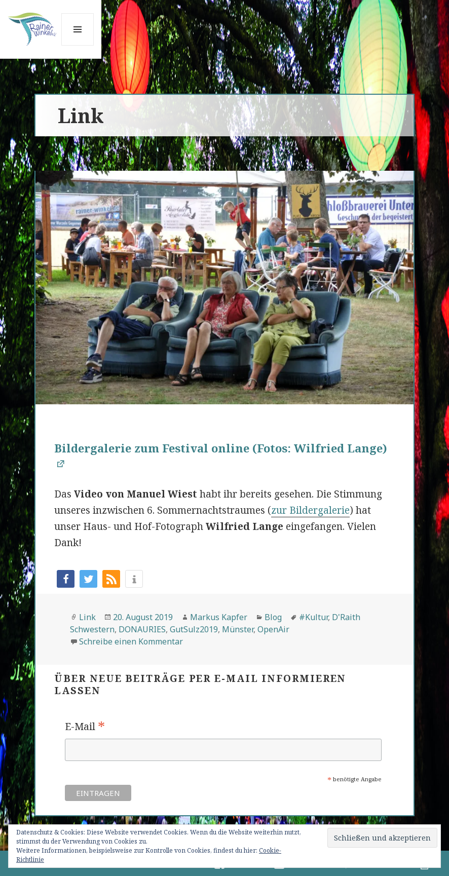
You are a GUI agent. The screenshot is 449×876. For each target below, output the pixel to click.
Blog (273, 617)
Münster (237, 629)
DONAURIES (142, 629)
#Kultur (313, 617)
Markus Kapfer (218, 617)
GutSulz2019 (194, 629)
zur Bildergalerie (310, 510)
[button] (65, 579)
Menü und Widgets (78, 45)
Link (87, 617)
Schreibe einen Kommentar (131, 641)
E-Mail (85, 727)
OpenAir (273, 629)
